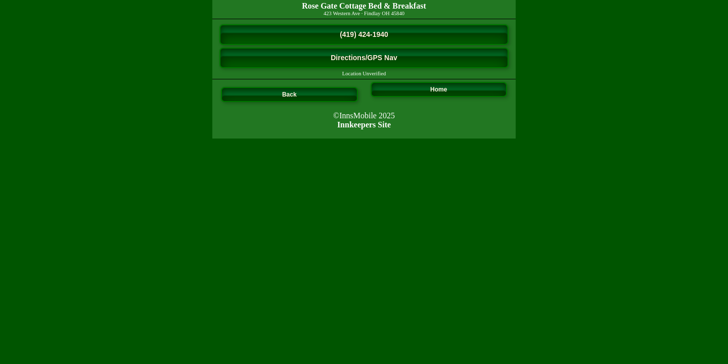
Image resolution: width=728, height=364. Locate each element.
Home (438, 89)
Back (289, 94)
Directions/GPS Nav (364, 58)
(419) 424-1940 (364, 34)
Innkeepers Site (364, 124)
